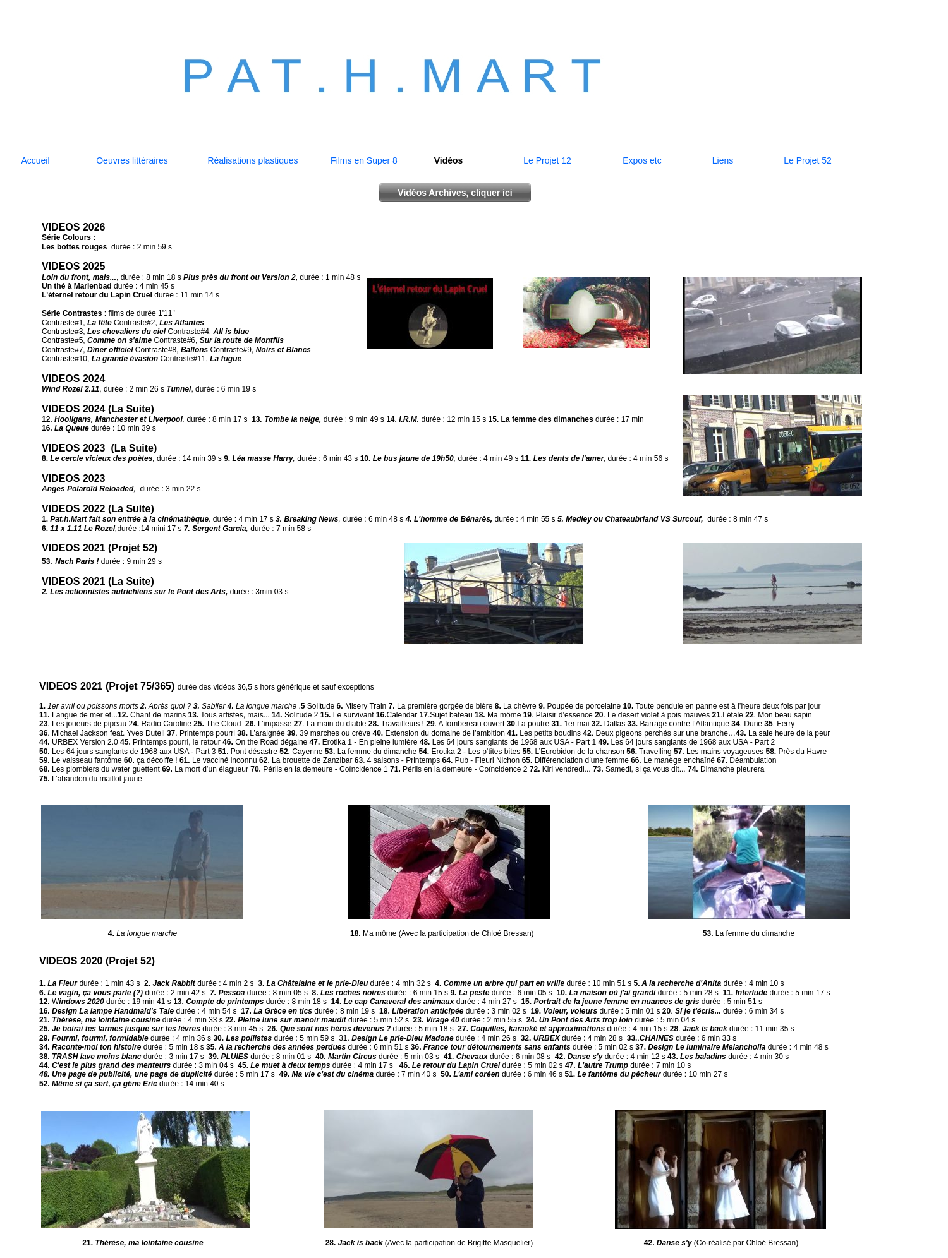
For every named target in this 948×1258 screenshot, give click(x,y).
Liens (722, 160)
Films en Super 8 (364, 160)
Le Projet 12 (547, 160)
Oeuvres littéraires (132, 160)
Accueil (35, 160)
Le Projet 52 (808, 160)
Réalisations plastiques (252, 160)
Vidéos (448, 160)
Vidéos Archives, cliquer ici (455, 193)
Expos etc (642, 160)
